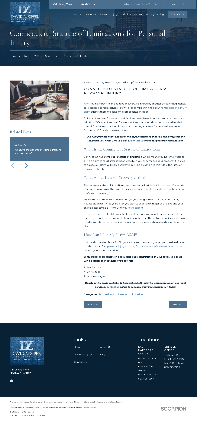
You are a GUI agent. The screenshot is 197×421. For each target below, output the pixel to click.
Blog (184, 4)
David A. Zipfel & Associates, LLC (160, 246)
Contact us (112, 287)
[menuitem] (14, 415)
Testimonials (170, 4)
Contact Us (177, 14)
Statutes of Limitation (130, 294)
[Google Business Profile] (11, 380)
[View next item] (26, 165)
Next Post (178, 304)
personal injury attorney (121, 246)
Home (77, 347)
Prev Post (92, 304)
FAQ (156, 4)
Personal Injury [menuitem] (109, 14)
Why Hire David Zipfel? (137, 4)
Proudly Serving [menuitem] (154, 14)
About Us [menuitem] (90, 14)
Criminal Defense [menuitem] (131, 14)
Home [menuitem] (78, 14)
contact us (137, 140)
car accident (136, 207)
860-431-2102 (85, 4)
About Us (105, 347)
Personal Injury (107, 294)
